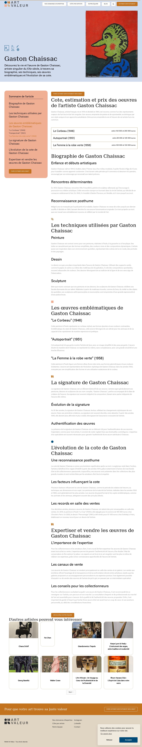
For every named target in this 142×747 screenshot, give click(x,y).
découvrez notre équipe (62, 615)
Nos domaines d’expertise (54, 4)
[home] (16, 4)
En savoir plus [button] (106, 734)
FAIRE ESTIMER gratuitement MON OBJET (67, 94)
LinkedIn (77, 723)
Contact (77, 727)
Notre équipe (93, 4)
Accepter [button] (128, 740)
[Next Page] (71, 692)
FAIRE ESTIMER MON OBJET (20, 171)
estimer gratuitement (127, 4)
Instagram (78, 720)
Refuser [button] (109, 740)
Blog (106, 4)
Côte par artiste (76, 4)
